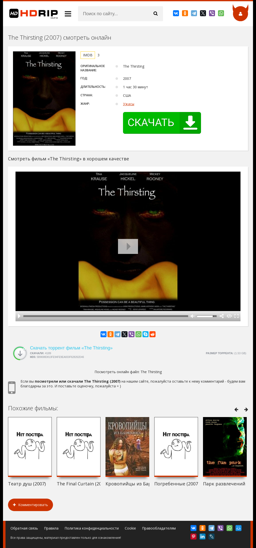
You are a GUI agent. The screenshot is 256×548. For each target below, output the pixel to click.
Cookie (130, 528)
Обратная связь (24, 528)
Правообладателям (159, 528)
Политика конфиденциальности (91, 528)
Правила (51, 528)
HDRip (30, 13)
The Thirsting (151, 371)
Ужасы (128, 104)
